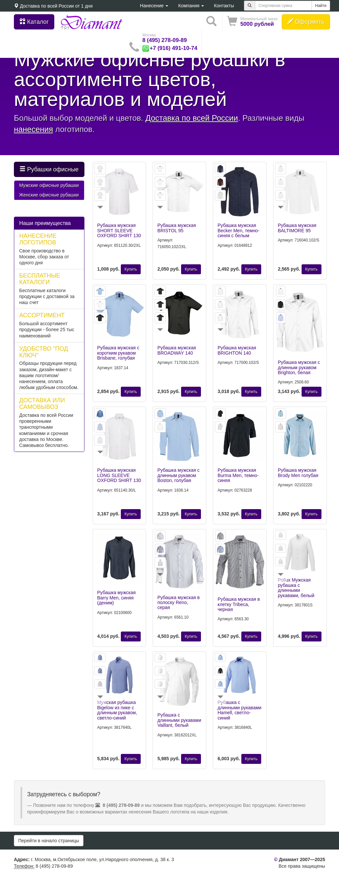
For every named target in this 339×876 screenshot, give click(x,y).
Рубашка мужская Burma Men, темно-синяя (238, 475)
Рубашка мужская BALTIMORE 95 (297, 228)
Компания (191, 5)
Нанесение (154, 5)
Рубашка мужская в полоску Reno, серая (178, 602)
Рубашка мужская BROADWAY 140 (176, 350)
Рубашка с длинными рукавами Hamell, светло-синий (239, 710)
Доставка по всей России (47, 6)
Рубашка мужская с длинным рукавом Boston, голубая (178, 475)
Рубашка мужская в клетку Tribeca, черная (239, 604)
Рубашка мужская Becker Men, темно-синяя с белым (238, 230)
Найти (320, 5)
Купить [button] (130, 269)
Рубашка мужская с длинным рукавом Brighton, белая (299, 367)
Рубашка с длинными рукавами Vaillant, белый (179, 720)
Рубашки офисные (49, 169)
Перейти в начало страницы (48, 840)
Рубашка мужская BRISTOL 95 (176, 228)
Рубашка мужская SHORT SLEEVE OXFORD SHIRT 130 (119, 230)
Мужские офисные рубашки (49, 185)
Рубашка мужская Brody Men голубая (298, 472)
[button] (252, 22)
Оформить (305, 21)
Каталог (34, 21)
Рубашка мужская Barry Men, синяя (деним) (116, 597)
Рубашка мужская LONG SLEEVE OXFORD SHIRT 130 (119, 475)
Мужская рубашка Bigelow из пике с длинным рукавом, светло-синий (117, 710)
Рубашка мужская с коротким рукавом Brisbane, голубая (118, 353)
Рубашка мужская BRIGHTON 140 (237, 350)
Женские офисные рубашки (49, 194)
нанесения (33, 129)
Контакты (224, 5)
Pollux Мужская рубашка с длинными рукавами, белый (296, 587)
